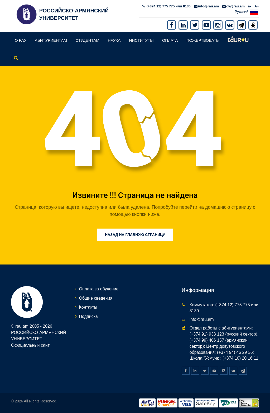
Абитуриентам (51, 40)
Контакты (88, 307)
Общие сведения (96, 297)
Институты (141, 40)
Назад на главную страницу (135, 234)
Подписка (88, 316)
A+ (256, 6)
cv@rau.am (235, 6)
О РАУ (20, 40)
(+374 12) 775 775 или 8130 (168, 6)
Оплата (170, 40)
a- (249, 6)
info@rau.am (208, 6)
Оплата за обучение (99, 288)
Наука (114, 40)
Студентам (87, 40)
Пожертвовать (202, 40)
